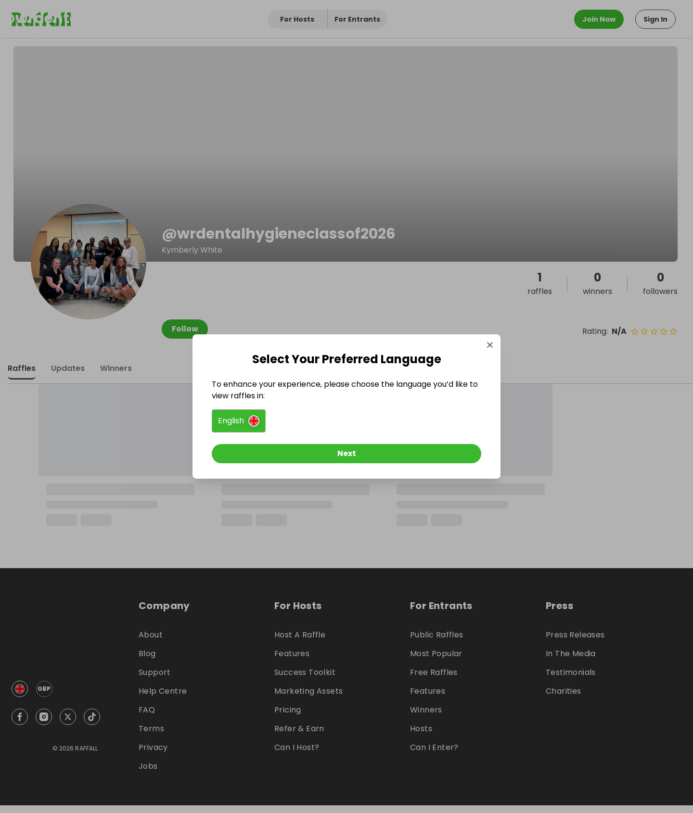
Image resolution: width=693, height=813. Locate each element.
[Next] (346, 453)
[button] (239, 420)
